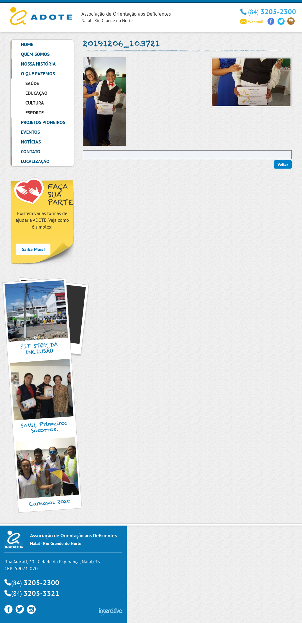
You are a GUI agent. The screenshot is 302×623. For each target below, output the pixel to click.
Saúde (32, 83)
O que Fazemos (38, 73)
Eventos (30, 132)
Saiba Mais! (33, 249)
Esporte (34, 112)
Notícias (31, 142)
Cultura (34, 103)
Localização (35, 161)
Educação (36, 93)
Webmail (251, 22)
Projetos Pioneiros (43, 122)
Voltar (283, 164)
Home (27, 44)
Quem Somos (35, 54)
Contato (30, 151)
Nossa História (38, 64)
